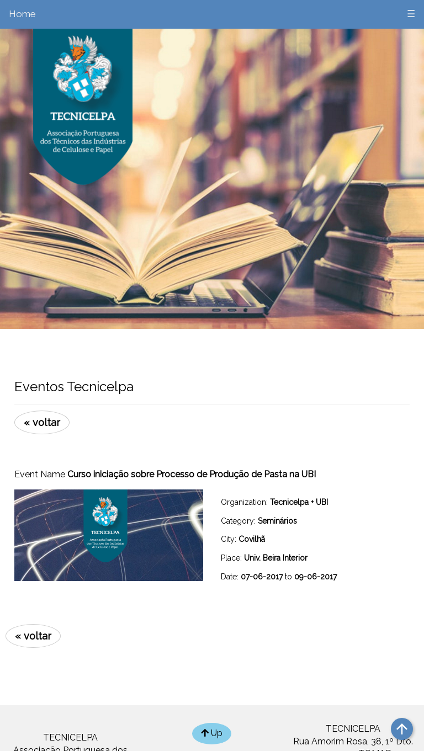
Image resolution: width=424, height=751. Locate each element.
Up (211, 733)
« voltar (42, 422)
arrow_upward (402, 729)
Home (22, 13)
